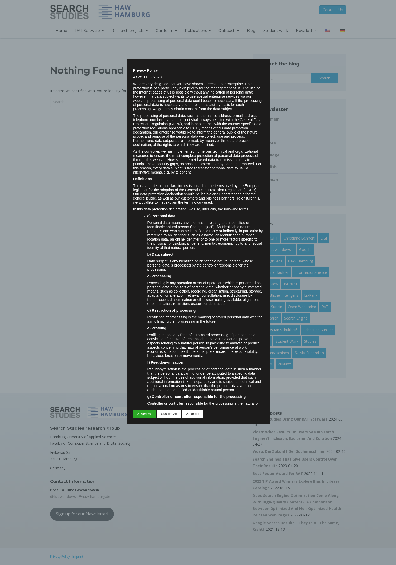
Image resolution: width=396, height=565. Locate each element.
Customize (169, 414)
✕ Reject (192, 414)
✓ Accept (144, 414)
